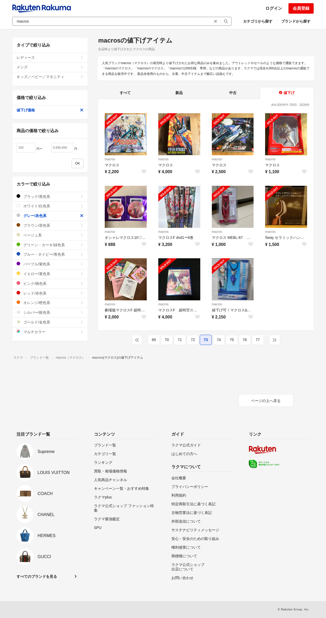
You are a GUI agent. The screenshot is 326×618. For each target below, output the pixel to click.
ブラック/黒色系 (50, 196)
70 (167, 340)
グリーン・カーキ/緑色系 (50, 245)
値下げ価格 (50, 110)
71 (180, 340)
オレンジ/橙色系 (50, 302)
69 (154, 340)
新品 (179, 93)
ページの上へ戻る (266, 401)
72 (193, 340)
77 (258, 340)
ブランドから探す (296, 21)
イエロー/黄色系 (50, 273)
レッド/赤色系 (50, 293)
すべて (125, 93)
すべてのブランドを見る (37, 576)
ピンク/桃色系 (50, 283)
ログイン (273, 8)
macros (110, 159)
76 (245, 340)
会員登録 (301, 8)
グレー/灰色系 (50, 215)
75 (232, 340)
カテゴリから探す (257, 21)
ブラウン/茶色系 (50, 225)
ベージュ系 (50, 235)
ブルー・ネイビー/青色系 (50, 254)
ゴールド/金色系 (50, 322)
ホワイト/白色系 (50, 206)
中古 (232, 93)
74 (219, 340)
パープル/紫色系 (50, 264)
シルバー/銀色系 (50, 312)
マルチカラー (50, 331)
